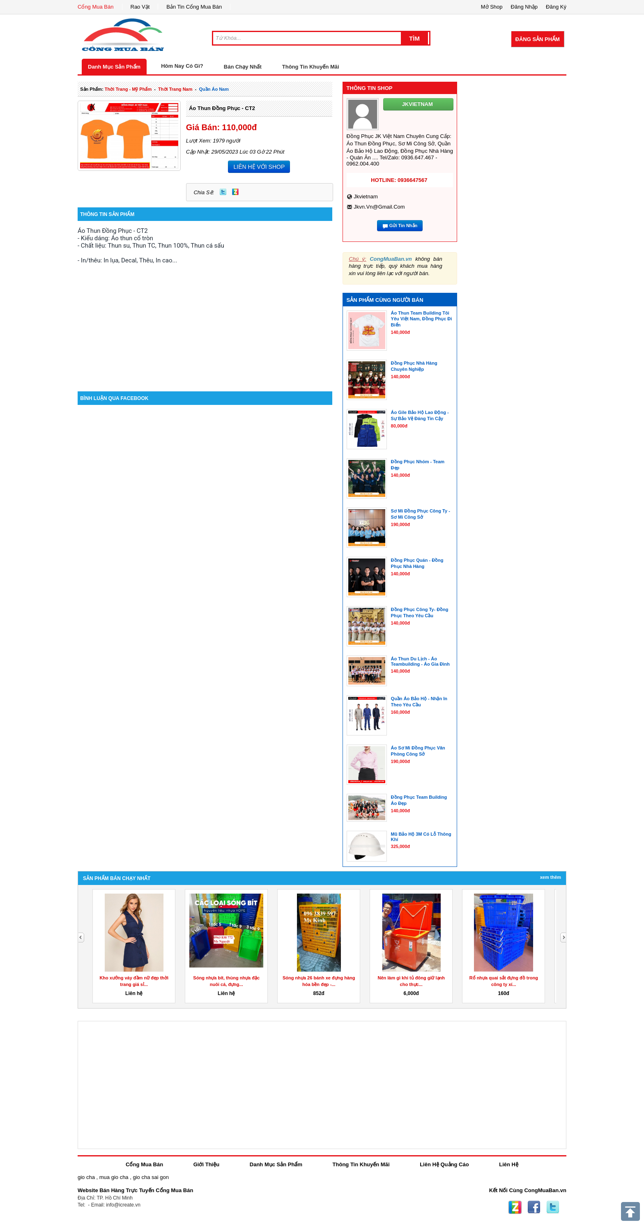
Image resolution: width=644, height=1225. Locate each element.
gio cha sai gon (150, 1177)
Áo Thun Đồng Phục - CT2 (222, 108)
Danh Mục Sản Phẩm (114, 67)
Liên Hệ (508, 1164)
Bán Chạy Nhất (243, 67)
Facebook (533, 1207)
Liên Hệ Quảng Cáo (444, 1164)
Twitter (223, 191)
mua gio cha (114, 1177)
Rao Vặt (140, 7)
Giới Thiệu (206, 1164)
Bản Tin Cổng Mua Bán (194, 7)
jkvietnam (366, 196)
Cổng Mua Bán (96, 7)
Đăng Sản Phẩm (537, 39)
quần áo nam (214, 89)
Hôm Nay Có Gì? (182, 66)
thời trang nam (175, 89)
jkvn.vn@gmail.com (379, 207)
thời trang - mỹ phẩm (128, 89)
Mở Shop (492, 7)
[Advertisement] (205, 321)
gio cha (86, 1177)
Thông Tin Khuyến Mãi (310, 67)
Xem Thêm (550, 877)
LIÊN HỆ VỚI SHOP (259, 166)
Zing (235, 191)
